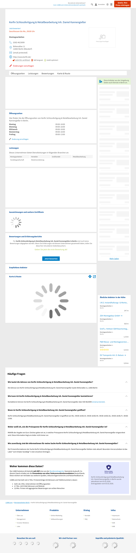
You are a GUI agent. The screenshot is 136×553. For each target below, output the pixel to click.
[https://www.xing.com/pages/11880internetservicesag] (32, 543)
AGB (113, 523)
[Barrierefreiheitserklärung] (108, 4)
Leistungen (33, 73)
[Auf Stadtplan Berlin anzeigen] (94, 276)
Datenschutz (116, 519)
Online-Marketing (56, 515)
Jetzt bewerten (51, 258)
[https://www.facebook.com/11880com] (14, 543)
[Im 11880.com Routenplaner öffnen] (90, 276)
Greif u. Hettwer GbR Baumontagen (114, 328)
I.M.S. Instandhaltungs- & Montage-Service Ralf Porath (114, 302)
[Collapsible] (126, 382)
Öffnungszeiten (18, 73)
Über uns (20, 515)
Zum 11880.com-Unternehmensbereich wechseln (69, 5)
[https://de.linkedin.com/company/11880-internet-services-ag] (38, 543)
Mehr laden (114, 258)
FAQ (86, 519)
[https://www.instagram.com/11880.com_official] (26, 543)
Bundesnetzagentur (57, 471)
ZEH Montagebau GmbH (110, 315)
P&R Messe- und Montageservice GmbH (114, 342)
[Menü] (112, 4)
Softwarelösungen (57, 519)
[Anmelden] (101, 4)
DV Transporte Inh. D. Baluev (112, 355)
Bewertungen (48, 73)
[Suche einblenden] (93, 4)
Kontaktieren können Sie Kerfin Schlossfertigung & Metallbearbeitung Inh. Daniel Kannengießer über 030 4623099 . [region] (56, 402)
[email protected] (98, 402)
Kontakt (87, 515)
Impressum (116, 515)
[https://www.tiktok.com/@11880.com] (20, 543)
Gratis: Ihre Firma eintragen (122, 3)
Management (21, 519)
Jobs (18, 526)
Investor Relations (23, 523)
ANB (113, 526)
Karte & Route (63, 73)
